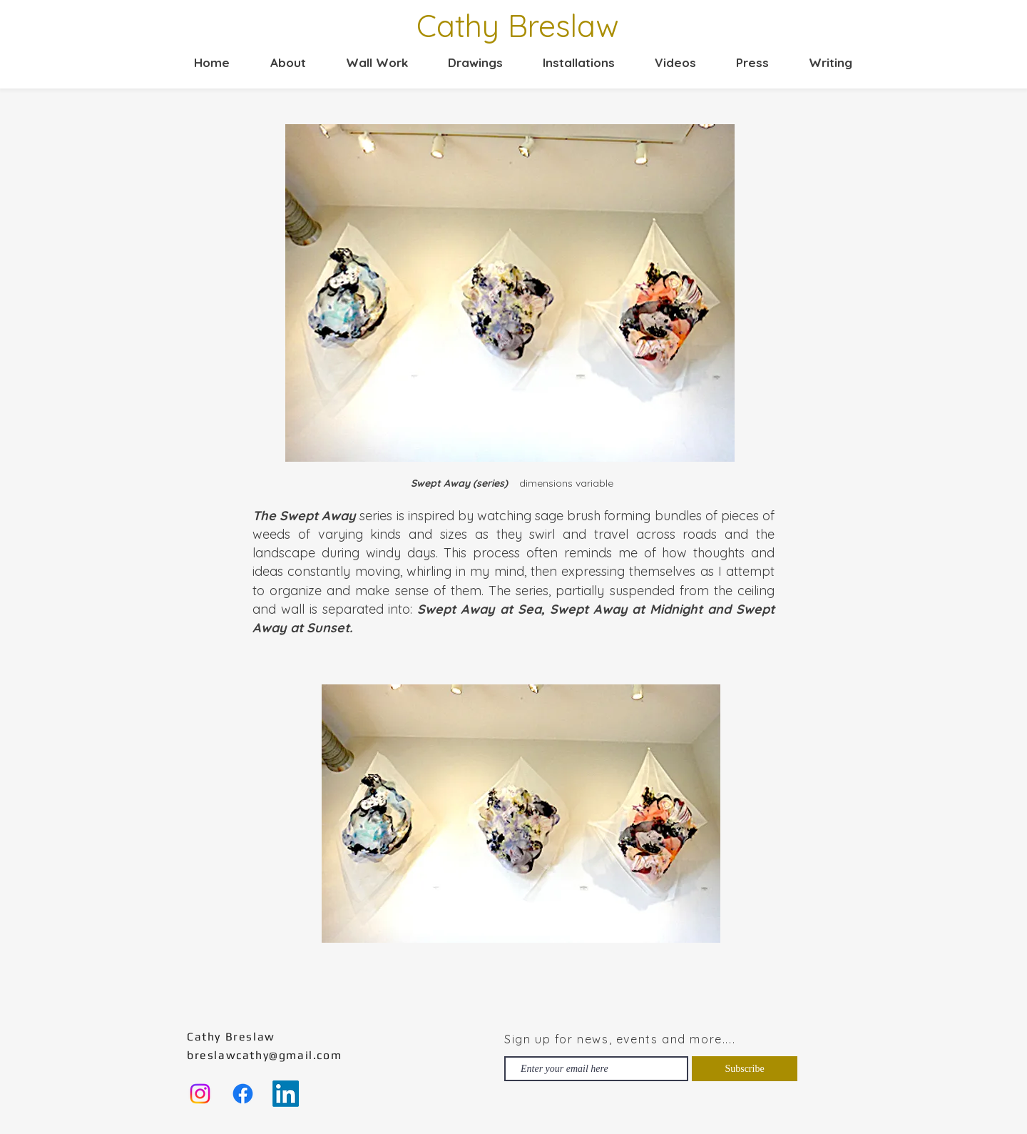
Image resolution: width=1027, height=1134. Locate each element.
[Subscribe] (744, 1068)
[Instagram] (200, 1093)
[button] (368, 63)
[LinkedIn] (285, 1093)
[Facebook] (243, 1093)
